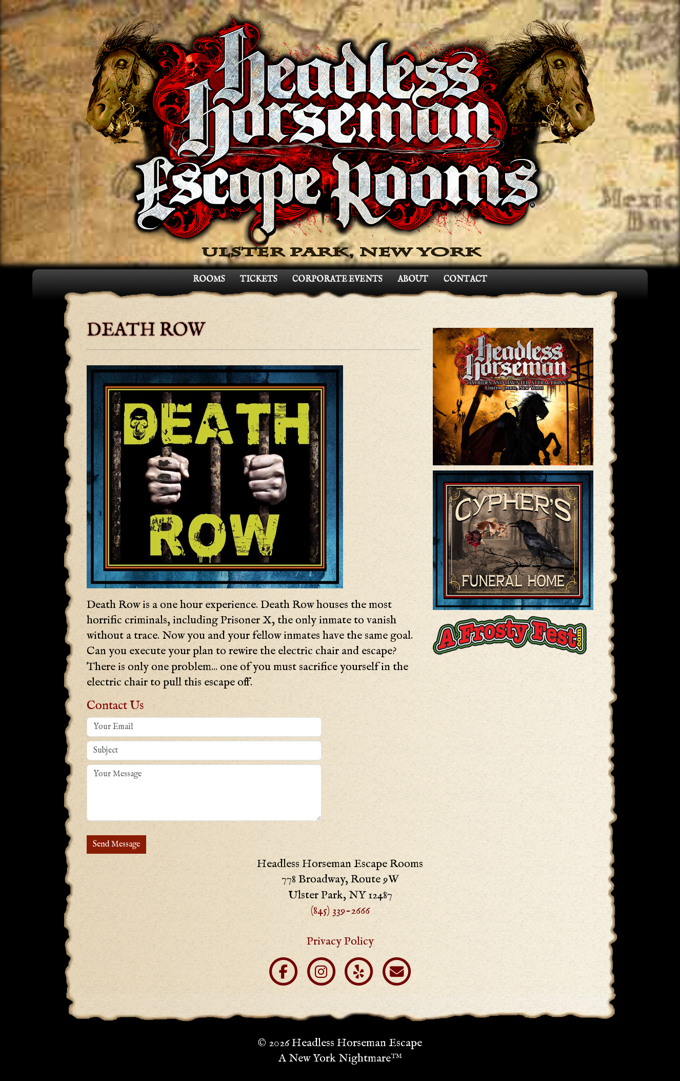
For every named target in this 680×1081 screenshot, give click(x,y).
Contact (465, 279)
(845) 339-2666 (340, 910)
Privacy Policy (340, 941)
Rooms (209, 279)
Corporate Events (337, 279)
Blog (662, 1073)
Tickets (258, 279)
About (412, 279)
